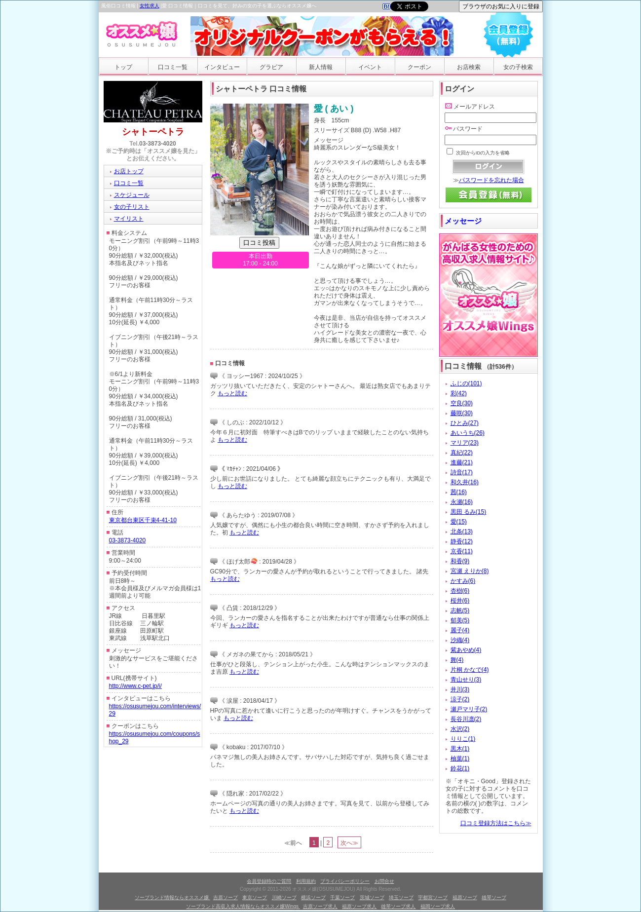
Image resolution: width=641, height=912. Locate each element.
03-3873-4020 (157, 143)
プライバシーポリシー (345, 881)
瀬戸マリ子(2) (469, 709)
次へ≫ (349, 842)
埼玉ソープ (401, 897)
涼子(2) (460, 699)
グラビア (271, 67)
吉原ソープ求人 (320, 906)
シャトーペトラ (153, 132)
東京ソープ (254, 897)
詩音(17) (462, 472)
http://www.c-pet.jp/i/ (135, 686)
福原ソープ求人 (359, 906)
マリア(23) (465, 442)
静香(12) (462, 541)
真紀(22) (462, 452)
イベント (370, 67)
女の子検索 (518, 67)
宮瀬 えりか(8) (470, 571)
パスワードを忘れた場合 (491, 180)
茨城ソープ (372, 897)
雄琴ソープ (494, 897)
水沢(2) (460, 728)
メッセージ (463, 221)
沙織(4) (460, 640)
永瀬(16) (462, 501)
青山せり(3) (466, 679)
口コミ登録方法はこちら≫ (495, 823)
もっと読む (232, 393)
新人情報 (321, 67)
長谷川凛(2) (466, 719)
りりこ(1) (463, 738)
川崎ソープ (284, 897)
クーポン (419, 67)
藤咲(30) (462, 413)
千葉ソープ (342, 897)
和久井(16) (465, 482)
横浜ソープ (313, 897)
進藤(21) (462, 462)
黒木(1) (460, 748)
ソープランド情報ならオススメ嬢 (172, 897)
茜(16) (459, 492)
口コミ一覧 (173, 67)
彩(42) (459, 393)
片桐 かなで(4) (470, 669)
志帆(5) (460, 610)
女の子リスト (132, 206)
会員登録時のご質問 (269, 881)
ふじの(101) (466, 383)
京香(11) (462, 551)
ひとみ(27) (465, 422)
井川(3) (460, 689)
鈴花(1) (460, 768)
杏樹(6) (460, 590)
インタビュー (222, 67)
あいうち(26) (468, 432)
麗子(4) (460, 630)
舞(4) (457, 659)
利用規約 (306, 881)
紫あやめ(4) (466, 649)
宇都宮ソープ (433, 897)
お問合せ (384, 881)
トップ (123, 67)
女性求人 (149, 5)
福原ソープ (464, 897)
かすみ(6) (463, 580)
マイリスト (129, 218)
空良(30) (462, 403)
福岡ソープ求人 (437, 906)
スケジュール (132, 194)
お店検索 (469, 67)
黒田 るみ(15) (469, 511)
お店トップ (129, 171)
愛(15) (459, 521)
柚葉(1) (460, 758)
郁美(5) (460, 620)
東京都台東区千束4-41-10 (143, 520)
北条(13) (462, 531)
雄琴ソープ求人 (398, 906)
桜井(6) (460, 600)
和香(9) (460, 561)
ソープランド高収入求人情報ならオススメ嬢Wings (243, 906)
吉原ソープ (225, 897)
